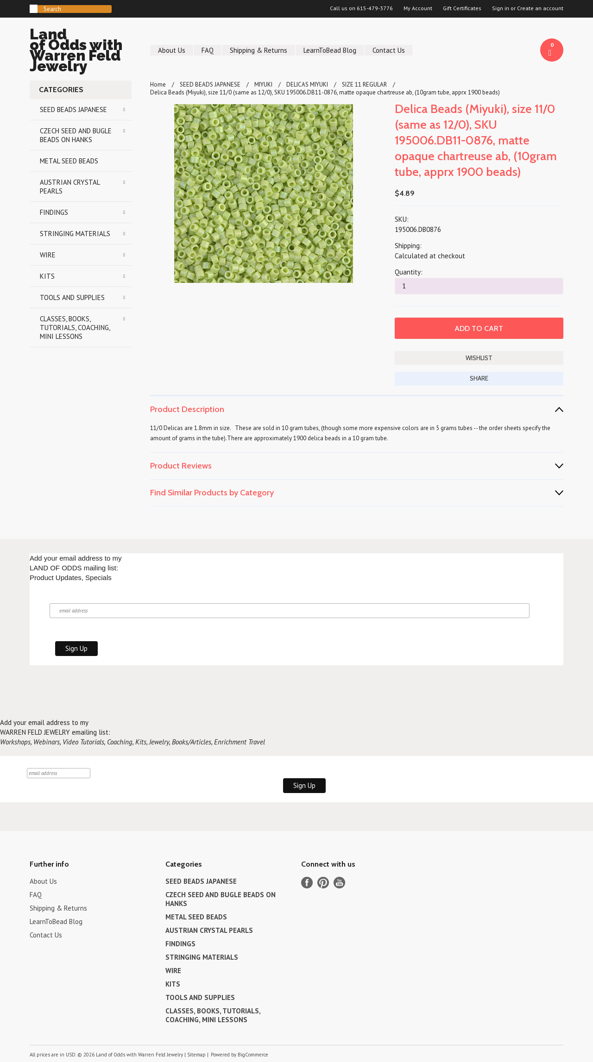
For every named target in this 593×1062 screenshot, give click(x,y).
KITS (47, 276)
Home (158, 84)
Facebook (307, 882)
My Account (418, 8)
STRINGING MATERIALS (75, 233)
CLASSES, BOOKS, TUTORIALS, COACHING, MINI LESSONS (75, 327)
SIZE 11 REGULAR (364, 84)
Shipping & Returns (258, 50)
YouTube (339, 882)
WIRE (48, 254)
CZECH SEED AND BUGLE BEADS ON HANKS (76, 135)
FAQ (208, 50)
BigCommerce (253, 1054)
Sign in (500, 8)
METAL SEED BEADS (69, 160)
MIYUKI (263, 84)
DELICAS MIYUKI (307, 84)
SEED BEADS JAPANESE (73, 109)
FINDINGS (54, 212)
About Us (171, 50)
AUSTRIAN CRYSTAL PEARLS (70, 186)
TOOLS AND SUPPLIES (72, 297)
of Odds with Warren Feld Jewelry (81, 52)
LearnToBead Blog (329, 50)
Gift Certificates (462, 8)
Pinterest (323, 882)
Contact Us (388, 50)
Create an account (540, 8)
